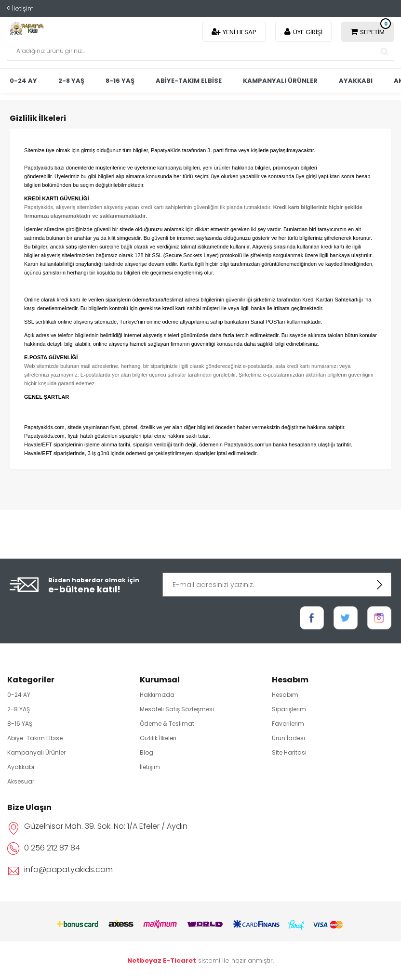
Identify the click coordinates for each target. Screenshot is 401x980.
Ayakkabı (356, 80)
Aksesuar (20, 781)
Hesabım (285, 695)
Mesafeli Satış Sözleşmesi (177, 709)
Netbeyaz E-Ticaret (161, 960)
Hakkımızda (157, 695)
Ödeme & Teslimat (167, 723)
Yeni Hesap (239, 32)
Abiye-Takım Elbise (189, 80)
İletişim (23, 8)
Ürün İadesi (288, 738)
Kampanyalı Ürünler (280, 80)
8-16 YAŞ (120, 80)
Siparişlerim (289, 709)
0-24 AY (23, 80)
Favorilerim (288, 723)
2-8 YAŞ (71, 80)
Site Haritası (289, 752)
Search (384, 51)
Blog (146, 752)
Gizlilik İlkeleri (158, 738)
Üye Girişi (307, 32)
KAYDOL (379, 585)
